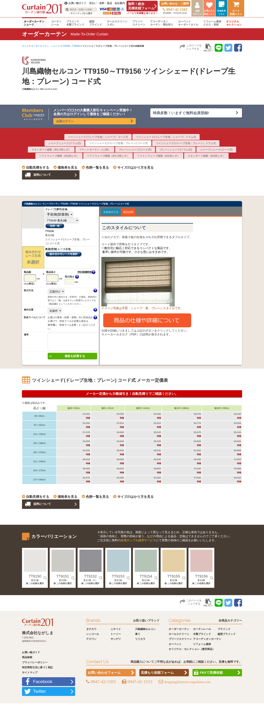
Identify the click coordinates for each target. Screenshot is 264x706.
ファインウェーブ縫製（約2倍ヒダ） (158, 155)
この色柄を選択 (35, 586)
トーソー (116, 636)
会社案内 (120, 3)
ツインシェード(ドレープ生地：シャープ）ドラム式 (166, 136)
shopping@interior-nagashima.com (187, 685)
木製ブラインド (202, 636)
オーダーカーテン (179, 631)
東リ (137, 636)
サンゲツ (116, 641)
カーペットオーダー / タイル (188, 23)
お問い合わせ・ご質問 (175, 3)
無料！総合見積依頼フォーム (141, 6)
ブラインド (224, 631)
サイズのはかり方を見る (135, 167)
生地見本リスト (221, 12)
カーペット (175, 646)
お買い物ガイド (31, 655)
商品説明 (128, 212)
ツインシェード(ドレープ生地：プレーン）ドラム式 (186, 143)
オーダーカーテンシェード (34, 23)
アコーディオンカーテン (207, 641)
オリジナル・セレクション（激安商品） (192, 651)
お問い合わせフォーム (104, 675)
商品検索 (27, 660)
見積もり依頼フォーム (157, 675)
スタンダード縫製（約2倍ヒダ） (206, 155)
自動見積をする (37, 167)
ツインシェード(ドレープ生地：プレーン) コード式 (118, 143)
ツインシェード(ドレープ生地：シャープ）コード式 (98, 136)
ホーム (25, 46)
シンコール (92, 636)
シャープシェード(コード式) (216, 149)
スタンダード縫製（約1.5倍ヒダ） (51, 149)
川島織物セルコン (145, 631)
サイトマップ (29, 675)
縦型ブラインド (95, 23)
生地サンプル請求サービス (138, 543)
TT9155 (173, 579)
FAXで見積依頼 (211, 675)
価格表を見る (67, 167)
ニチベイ (116, 631)
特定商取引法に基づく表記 (37, 670)
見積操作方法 (111, 212)
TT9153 (118, 579)
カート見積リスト (236, 12)
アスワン (91, 641)
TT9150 (35, 579)
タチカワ (91, 631)
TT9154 (146, 579)
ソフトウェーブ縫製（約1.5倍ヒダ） (108, 155)
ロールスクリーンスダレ (117, 23)
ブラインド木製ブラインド (75, 23)
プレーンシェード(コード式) (135, 149)
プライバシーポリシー (35, 665)
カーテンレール (56, 23)
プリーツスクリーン (138, 23)
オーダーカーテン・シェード (45, 46)
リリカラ (140, 641)
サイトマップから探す (81, 13)
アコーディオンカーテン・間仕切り (161, 23)
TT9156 (201, 579)
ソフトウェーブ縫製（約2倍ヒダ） (59, 155)
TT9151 (62, 579)
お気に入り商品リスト (209, 12)
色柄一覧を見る (97, 167)
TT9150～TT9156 (71, 46)
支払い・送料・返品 (100, 3)
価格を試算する (75, 358)
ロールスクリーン (179, 636)
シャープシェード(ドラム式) (64, 143)
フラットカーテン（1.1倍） (95, 149)
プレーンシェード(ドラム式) (176, 149)
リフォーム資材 (202, 646)
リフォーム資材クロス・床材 (212, 23)
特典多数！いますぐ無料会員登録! (181, 113)
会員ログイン (197, 12)
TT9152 (90, 579)
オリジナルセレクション (234, 23)
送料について (43, 174)
